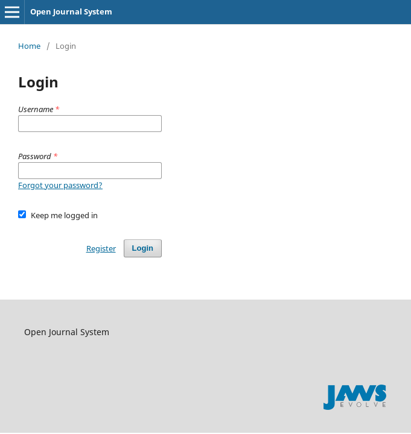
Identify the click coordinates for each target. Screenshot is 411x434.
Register (101, 248)
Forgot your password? (60, 185)
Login (142, 248)
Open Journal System (71, 11)
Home (29, 45)
